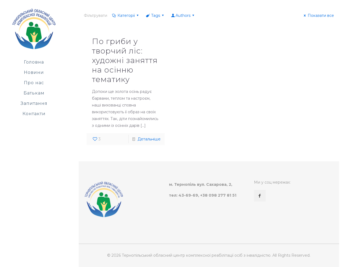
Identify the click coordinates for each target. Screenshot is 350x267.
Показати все (318, 15)
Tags (155, 15)
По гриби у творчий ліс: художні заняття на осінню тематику (125, 60)
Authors (183, 15)
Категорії (125, 15)
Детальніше (149, 139)
